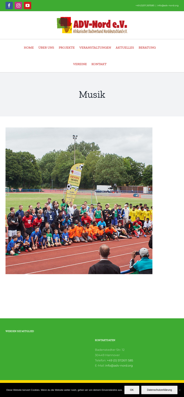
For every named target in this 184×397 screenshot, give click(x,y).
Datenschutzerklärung (159, 389)
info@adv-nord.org (167, 5)
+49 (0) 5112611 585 (120, 360)
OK (132, 389)
